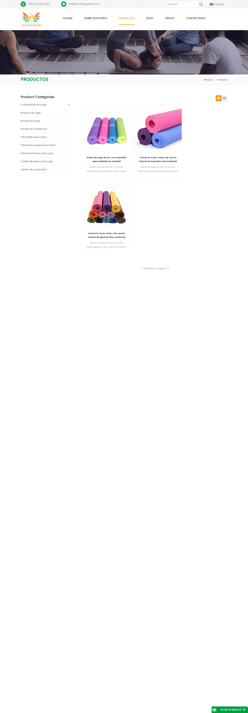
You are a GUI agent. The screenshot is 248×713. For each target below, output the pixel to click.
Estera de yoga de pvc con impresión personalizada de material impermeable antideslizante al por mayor (99, 145)
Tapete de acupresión (34, 170)
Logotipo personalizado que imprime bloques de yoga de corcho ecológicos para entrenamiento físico (56, 212)
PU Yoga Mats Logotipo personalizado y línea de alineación (54, 607)
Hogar (67, 18)
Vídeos (169, 18)
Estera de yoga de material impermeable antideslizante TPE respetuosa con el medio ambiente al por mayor (56, 362)
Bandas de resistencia (34, 129)
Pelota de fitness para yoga (37, 153)
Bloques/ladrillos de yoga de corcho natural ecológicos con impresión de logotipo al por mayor (56, 190)
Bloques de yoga (31, 113)
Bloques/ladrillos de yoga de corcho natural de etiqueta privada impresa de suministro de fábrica (56, 233)
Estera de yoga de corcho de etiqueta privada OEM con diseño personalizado (56, 406)
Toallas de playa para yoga (37, 161)
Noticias (177, 700)
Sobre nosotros (95, 18)
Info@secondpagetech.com (84, 4)
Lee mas (45, 202)
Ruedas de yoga (30, 121)
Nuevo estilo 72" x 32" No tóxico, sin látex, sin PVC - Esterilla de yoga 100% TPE (56, 298)
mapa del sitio (114, 705)
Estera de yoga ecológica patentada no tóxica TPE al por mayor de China (56, 319)
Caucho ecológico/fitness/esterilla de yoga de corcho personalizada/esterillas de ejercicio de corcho (56, 427)
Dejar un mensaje (230, 709)
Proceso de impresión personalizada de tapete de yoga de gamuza (54, 596)
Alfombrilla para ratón (33, 137)
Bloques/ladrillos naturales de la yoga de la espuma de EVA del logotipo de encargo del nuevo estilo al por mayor (56, 384)
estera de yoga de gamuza (107, 593)
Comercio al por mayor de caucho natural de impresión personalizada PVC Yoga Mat (136, 145)
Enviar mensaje (78, 556)
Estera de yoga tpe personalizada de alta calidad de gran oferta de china (56, 341)
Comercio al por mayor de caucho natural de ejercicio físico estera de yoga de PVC (173, 145)
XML (141, 705)
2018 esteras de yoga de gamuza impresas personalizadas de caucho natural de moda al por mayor (56, 276)
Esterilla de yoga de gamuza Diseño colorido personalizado (54, 586)
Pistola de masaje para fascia (38, 145)
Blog (149, 18)
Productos (127, 18)
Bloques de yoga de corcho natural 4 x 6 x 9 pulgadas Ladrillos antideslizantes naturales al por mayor (56, 255)
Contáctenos (195, 18)
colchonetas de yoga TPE (106, 586)
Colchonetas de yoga (33, 105)
